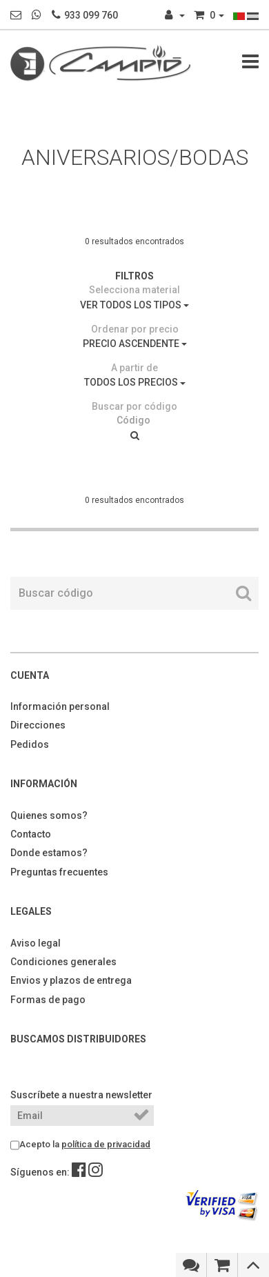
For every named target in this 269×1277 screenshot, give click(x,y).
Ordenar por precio (135, 329)
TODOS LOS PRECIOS (135, 382)
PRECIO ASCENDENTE (135, 343)
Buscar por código (134, 406)
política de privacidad (105, 1144)
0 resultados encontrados (134, 241)
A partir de (134, 367)
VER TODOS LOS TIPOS (134, 304)
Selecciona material (134, 289)
